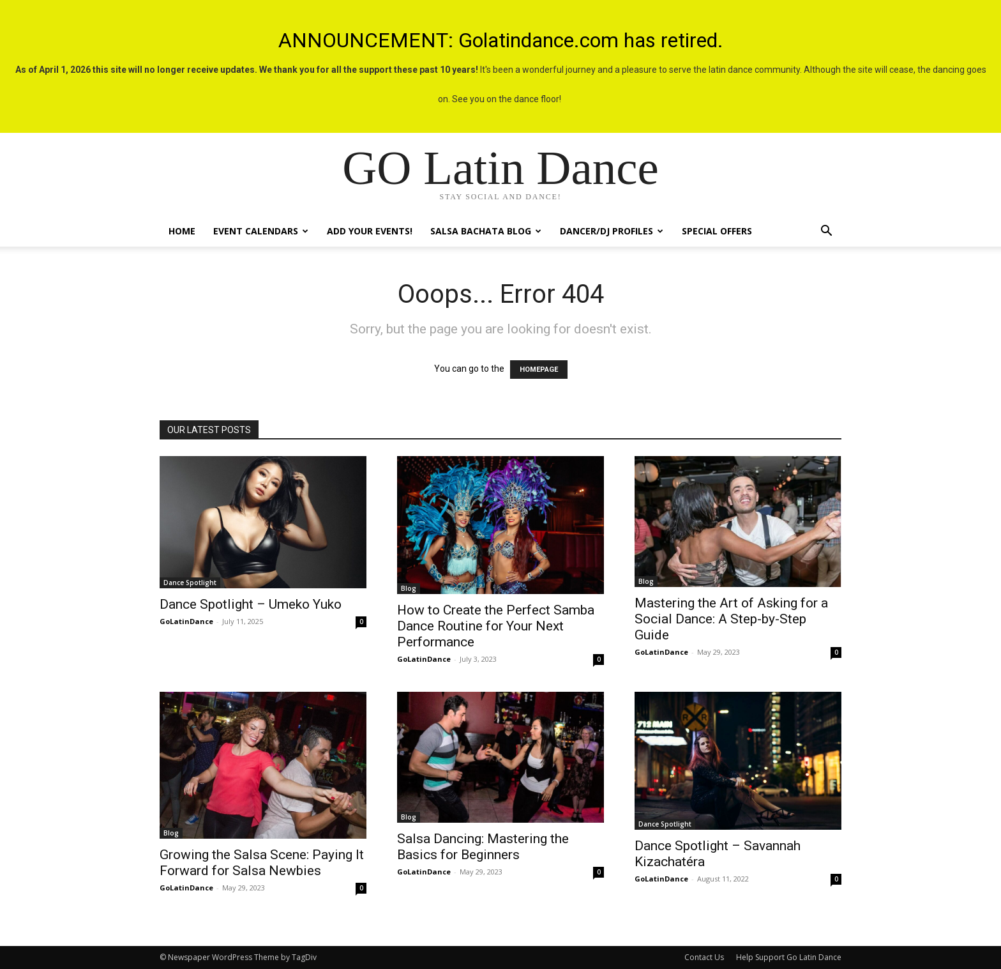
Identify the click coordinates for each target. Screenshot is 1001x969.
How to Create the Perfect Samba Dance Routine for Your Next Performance (495, 626)
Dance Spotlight (189, 582)
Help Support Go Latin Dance (788, 957)
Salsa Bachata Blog (485, 231)
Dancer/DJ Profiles (611, 231)
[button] (826, 232)
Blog (408, 588)
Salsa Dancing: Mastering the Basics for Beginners (483, 846)
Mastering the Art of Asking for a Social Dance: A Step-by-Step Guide (731, 619)
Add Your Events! (369, 231)
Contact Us (704, 957)
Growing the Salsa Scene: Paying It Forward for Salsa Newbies (262, 862)
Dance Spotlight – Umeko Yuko (251, 604)
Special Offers (717, 231)
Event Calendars (260, 231)
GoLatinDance (186, 621)
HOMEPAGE (539, 369)
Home (182, 231)
